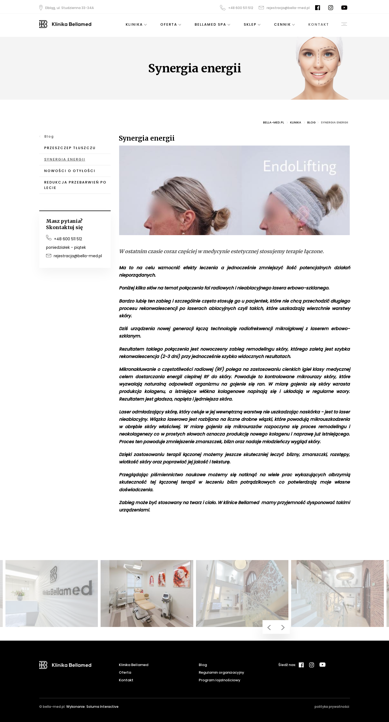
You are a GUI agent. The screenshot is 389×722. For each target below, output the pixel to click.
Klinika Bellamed (133, 664)
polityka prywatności (332, 706)
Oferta (125, 672)
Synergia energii (64, 159)
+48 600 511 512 (236, 7)
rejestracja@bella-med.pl (284, 7)
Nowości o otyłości (69, 170)
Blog (49, 136)
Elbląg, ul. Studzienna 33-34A (66, 7)
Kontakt (126, 680)
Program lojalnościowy (219, 680)
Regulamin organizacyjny (221, 672)
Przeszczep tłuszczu (70, 147)
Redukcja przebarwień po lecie (75, 185)
